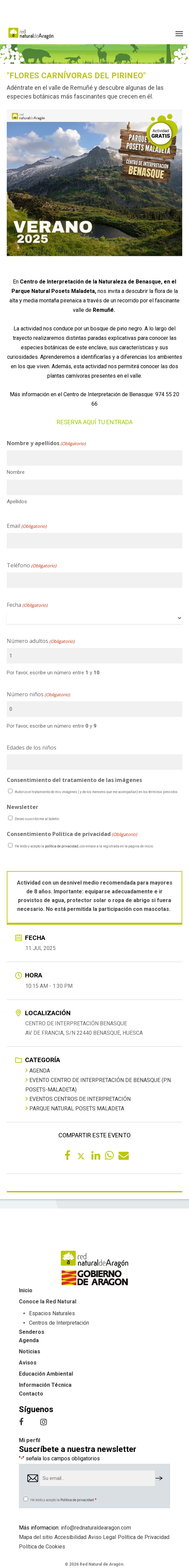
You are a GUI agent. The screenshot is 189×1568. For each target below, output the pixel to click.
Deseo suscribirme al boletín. (37, 819)
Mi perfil (29, 1440)
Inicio (25, 1290)
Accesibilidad (70, 1537)
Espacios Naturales (52, 1313)
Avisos (27, 1362)
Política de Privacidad (143, 1537)
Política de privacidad (77, 1500)
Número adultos (41, 641)
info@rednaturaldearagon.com (96, 1527)
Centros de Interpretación (59, 1323)
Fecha (27, 605)
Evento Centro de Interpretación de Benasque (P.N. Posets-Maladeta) (98, 1085)
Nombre (16, 472)
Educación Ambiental (46, 1374)
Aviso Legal (102, 1537)
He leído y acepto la (63, 1500)
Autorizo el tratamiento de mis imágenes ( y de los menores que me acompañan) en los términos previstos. (97, 792)
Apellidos (17, 501)
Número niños (38, 694)
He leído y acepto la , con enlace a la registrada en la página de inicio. (84, 846)
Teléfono (31, 565)
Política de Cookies (42, 1546)
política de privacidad (61, 846)
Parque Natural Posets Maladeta (74, 1108)
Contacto (31, 1393)
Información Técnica (45, 1385)
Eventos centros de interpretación (78, 1099)
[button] (179, 33)
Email (27, 526)
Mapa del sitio (36, 1537)
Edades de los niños (31, 747)
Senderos (31, 1332)
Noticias (29, 1351)
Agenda (37, 1070)
